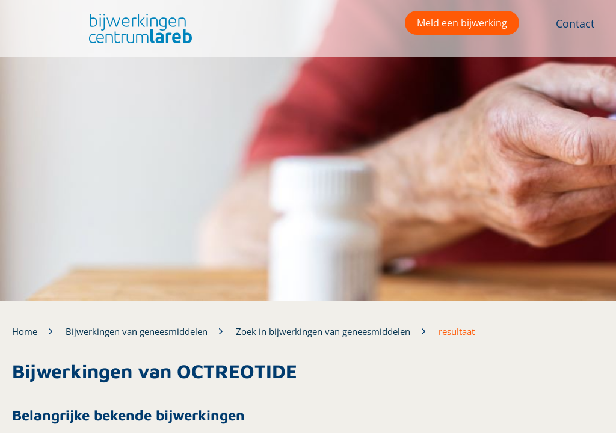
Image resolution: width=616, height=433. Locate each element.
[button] (137, 28)
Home (24, 331)
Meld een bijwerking (462, 22)
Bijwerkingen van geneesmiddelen (137, 331)
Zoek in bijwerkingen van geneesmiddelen (323, 331)
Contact (575, 23)
